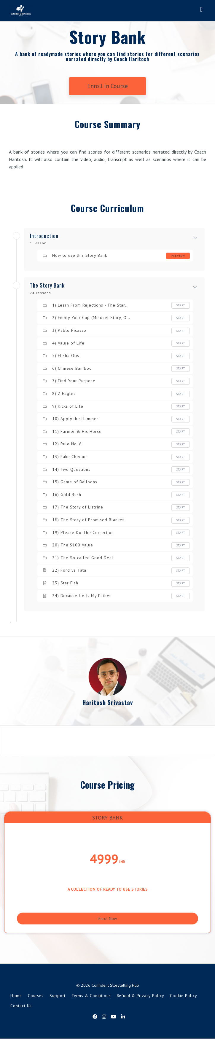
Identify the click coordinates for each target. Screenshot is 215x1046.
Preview (178, 256)
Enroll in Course (107, 86)
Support (58, 1002)
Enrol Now (107, 921)
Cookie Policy (183, 1002)
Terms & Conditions (91, 1002)
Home (16, 1002)
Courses (36, 1002)
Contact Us (21, 1012)
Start (180, 305)
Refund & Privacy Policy (140, 1002)
